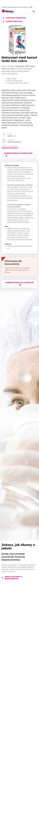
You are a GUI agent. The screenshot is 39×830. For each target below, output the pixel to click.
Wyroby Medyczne (12, 21)
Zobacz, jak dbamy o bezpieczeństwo (12, 578)
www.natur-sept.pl (10, 148)
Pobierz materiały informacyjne (18, 154)
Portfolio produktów (14, 18)
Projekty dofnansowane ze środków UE (17, 7)
